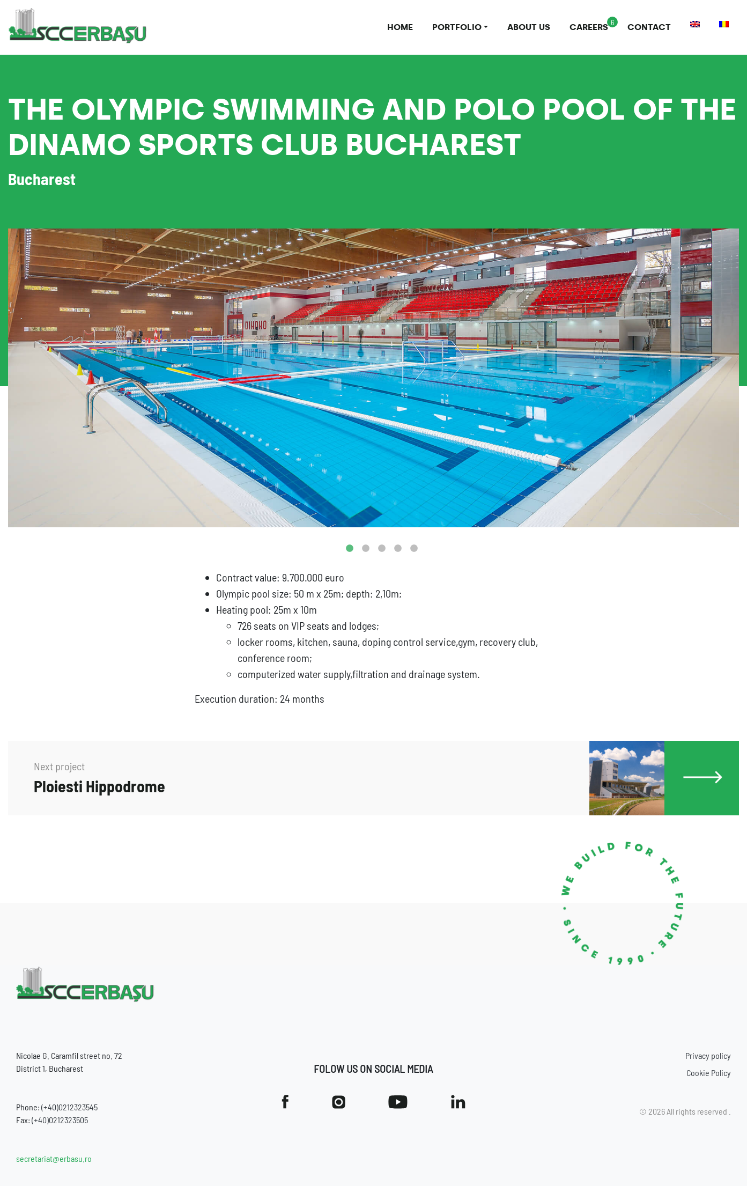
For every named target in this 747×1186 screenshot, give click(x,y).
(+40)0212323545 (69, 1107)
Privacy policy (708, 1055)
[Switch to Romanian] (724, 24)
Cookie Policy (708, 1072)
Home (400, 27)
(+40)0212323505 (60, 1120)
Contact (649, 27)
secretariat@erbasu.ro (54, 1158)
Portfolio (457, 27)
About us (528, 27)
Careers (589, 27)
